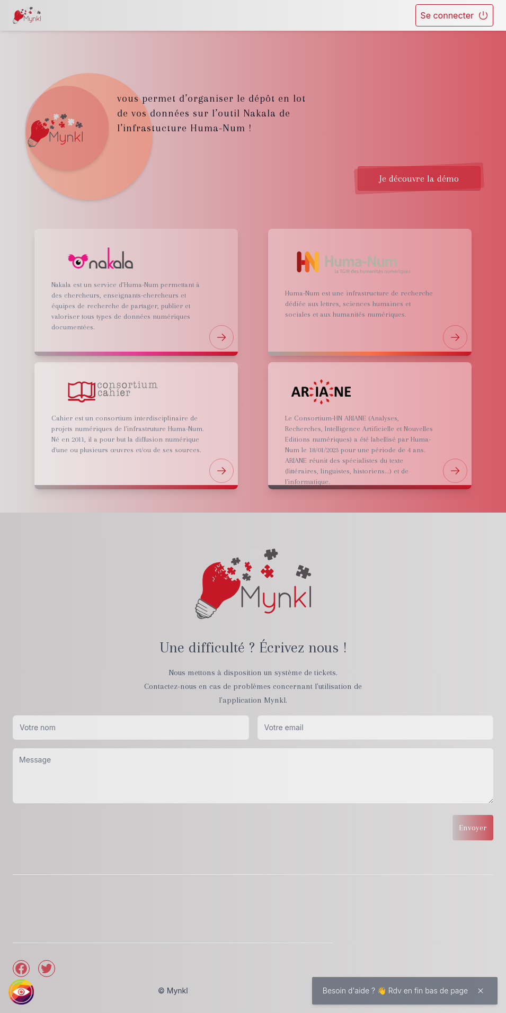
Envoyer (473, 827)
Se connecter (454, 15)
